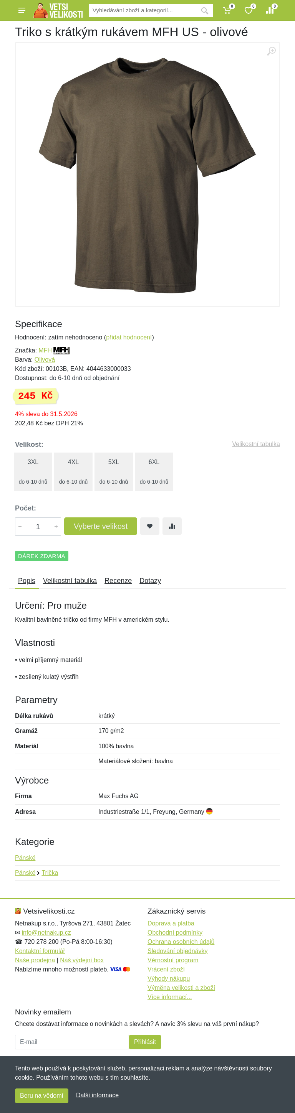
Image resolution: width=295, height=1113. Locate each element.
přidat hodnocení (129, 337)
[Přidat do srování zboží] (172, 526)
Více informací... (170, 997)
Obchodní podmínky (175, 932)
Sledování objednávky (178, 951)
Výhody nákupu (169, 978)
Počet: (25, 508)
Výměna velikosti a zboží (181, 988)
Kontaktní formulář (40, 951)
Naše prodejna (35, 960)
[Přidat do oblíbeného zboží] (149, 526)
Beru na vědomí (41, 1095)
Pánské (25, 858)
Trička (49, 872)
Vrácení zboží (166, 969)
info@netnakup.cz (46, 932)
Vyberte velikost (101, 526)
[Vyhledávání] (143, 10)
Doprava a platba (171, 923)
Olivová (45, 359)
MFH (45, 350)
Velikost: (29, 444)
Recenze (118, 580)
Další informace (97, 1095)
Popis (26, 580)
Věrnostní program (173, 960)
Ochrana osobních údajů (181, 941)
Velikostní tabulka (256, 444)
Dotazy (150, 580)
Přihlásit (145, 1042)
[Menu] (22, 10)
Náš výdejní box (82, 960)
